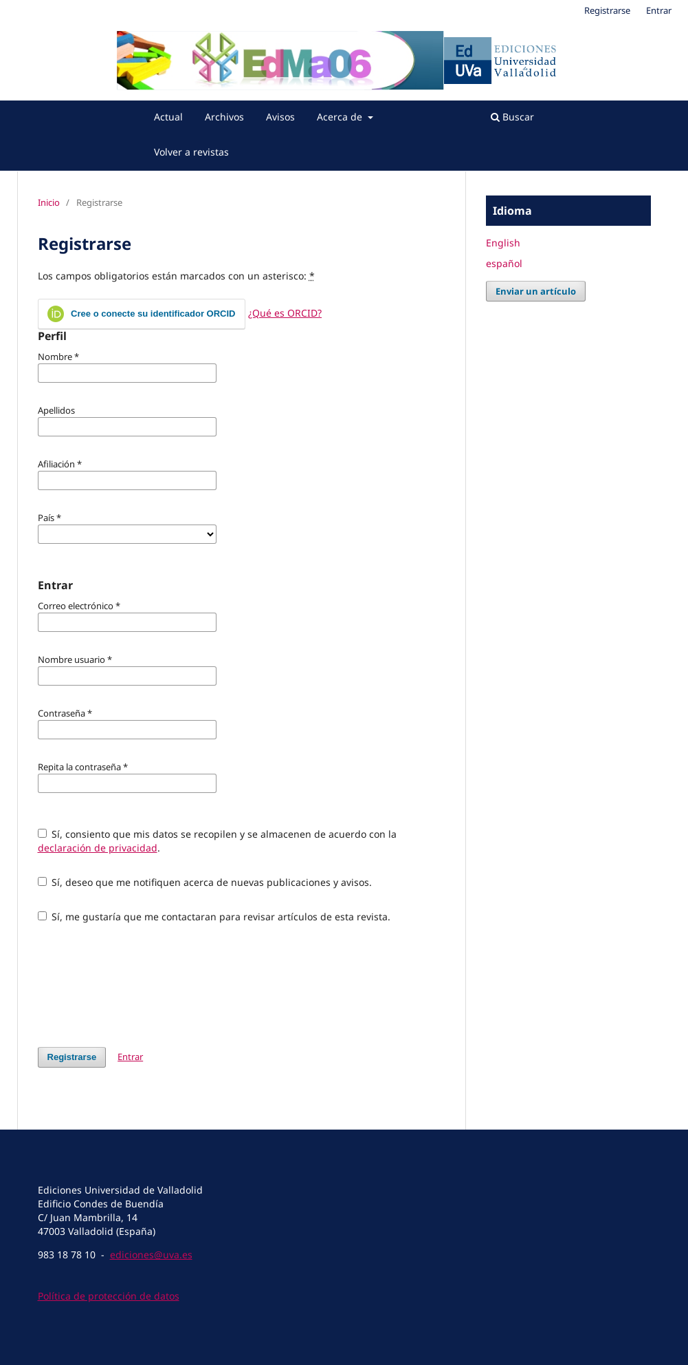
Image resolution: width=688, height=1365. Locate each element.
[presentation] (142, 985)
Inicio (49, 202)
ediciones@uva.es (151, 1254)
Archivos (224, 116)
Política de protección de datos (108, 1295)
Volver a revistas (191, 151)
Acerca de (341, 116)
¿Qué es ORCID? (285, 312)
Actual (168, 116)
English (503, 242)
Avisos (280, 116)
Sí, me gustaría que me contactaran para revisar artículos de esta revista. (214, 916)
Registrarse (607, 10)
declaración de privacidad (97, 847)
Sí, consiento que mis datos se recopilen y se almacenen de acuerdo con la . (217, 840)
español (504, 263)
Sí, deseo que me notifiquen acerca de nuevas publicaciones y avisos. (205, 882)
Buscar (512, 116)
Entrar (659, 10)
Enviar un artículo (536, 291)
